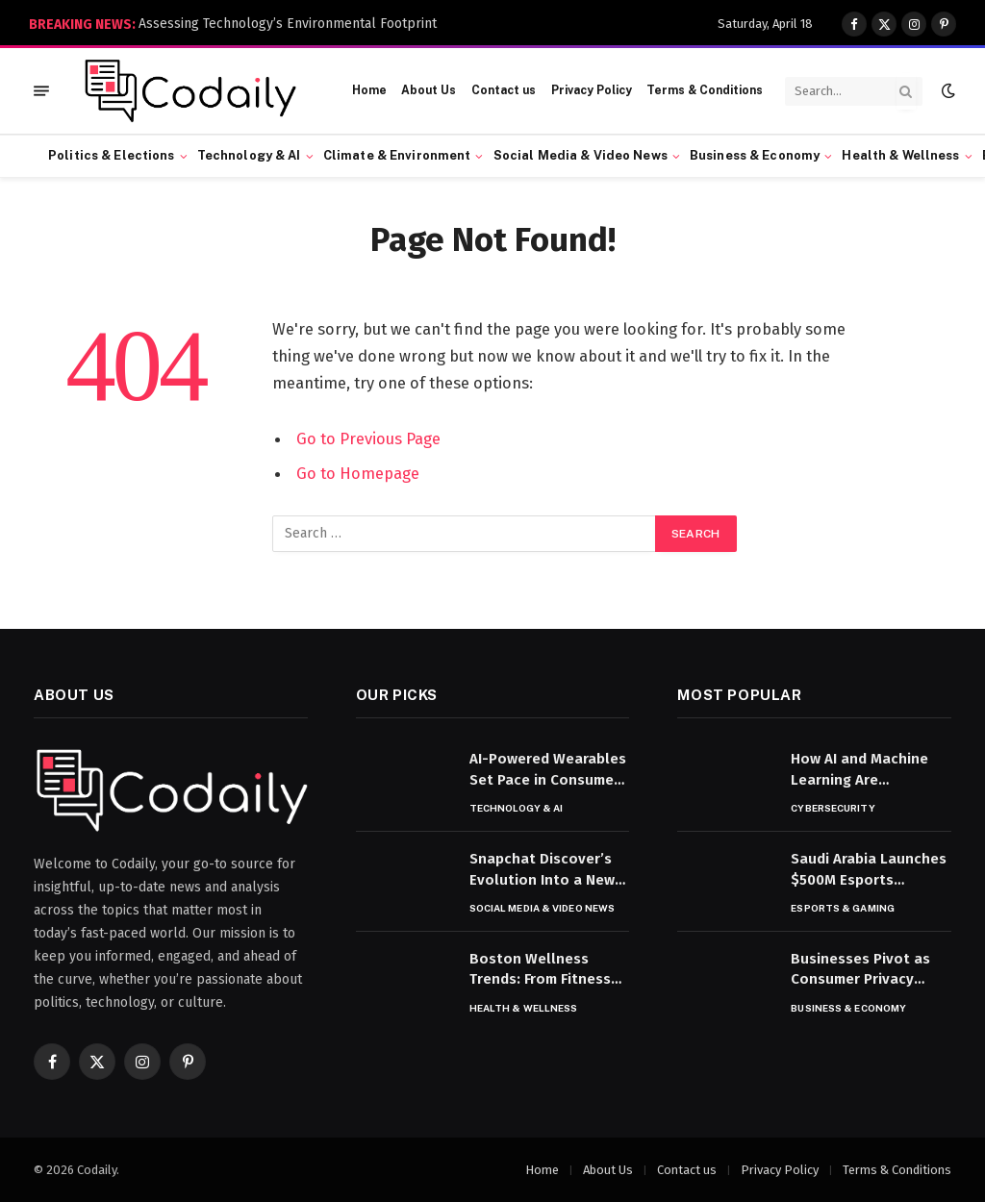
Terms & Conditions (704, 90)
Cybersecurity (832, 808)
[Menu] (41, 91)
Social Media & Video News (580, 155)
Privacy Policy (591, 90)
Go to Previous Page (368, 438)
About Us (428, 90)
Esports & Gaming (843, 908)
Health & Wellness (900, 155)
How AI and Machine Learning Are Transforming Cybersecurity (859, 770)
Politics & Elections (111, 155)
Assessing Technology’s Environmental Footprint (288, 23)
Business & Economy (755, 155)
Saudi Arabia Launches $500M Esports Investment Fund (869, 870)
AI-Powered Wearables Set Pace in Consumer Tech (547, 770)
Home (369, 90)
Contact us (503, 90)
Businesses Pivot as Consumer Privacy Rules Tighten (860, 970)
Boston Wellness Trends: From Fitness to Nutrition (540, 970)
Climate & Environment (397, 155)
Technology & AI (249, 155)
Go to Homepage (357, 473)
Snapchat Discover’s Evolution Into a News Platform (545, 870)
